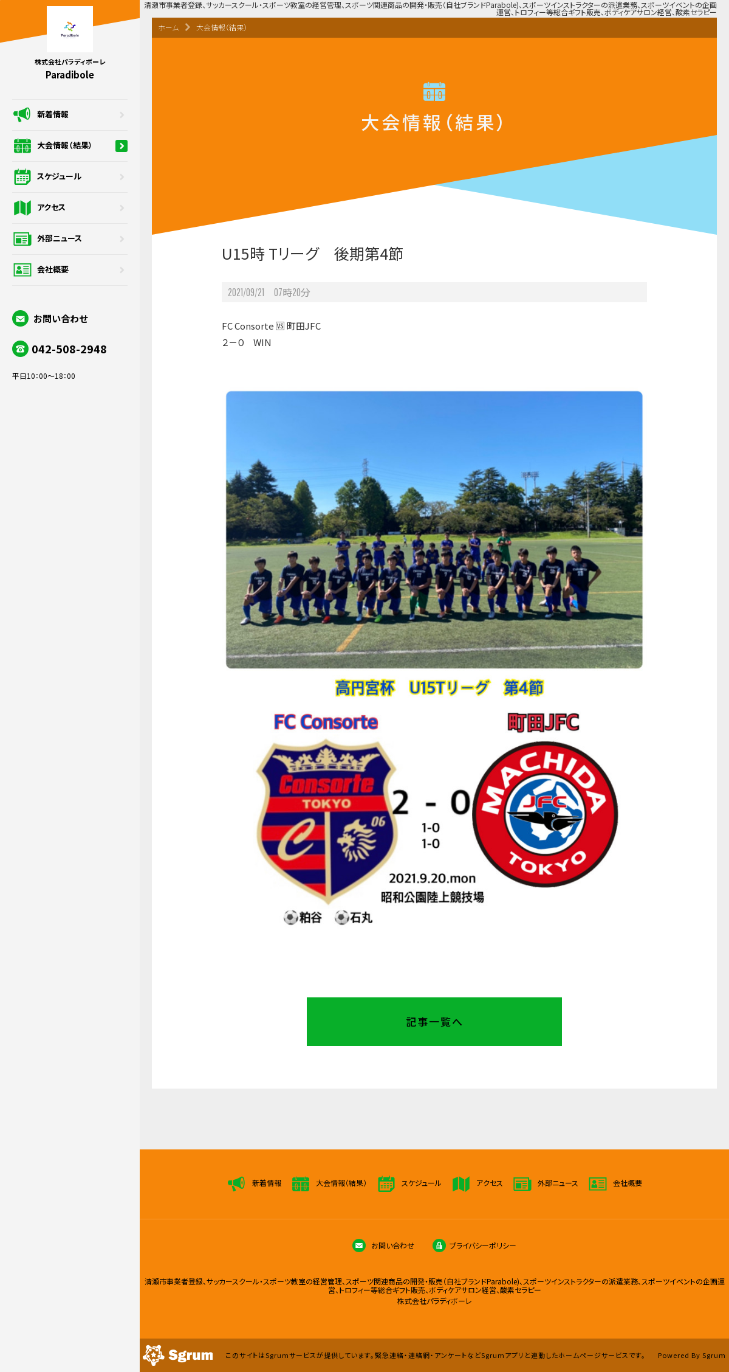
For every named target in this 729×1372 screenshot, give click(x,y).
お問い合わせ (49, 318)
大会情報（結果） (70, 146)
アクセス (70, 208)
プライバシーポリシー (474, 1245)
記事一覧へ (435, 1021)
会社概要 (70, 270)
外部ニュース (70, 239)
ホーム (168, 27)
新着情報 (70, 115)
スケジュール (70, 177)
